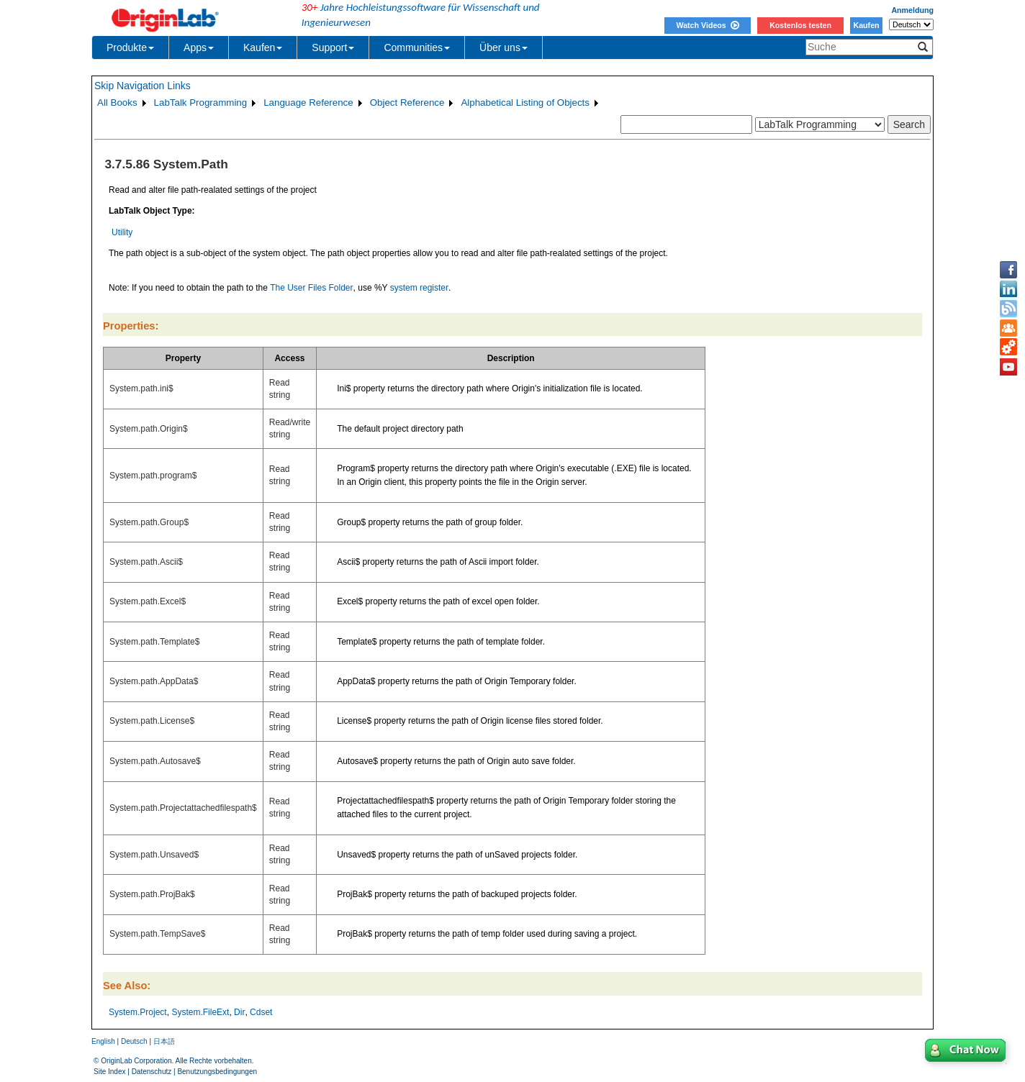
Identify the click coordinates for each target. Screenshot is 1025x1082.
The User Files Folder (311, 288)
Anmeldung (912, 10)
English (103, 1041)
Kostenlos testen (800, 25)
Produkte (130, 47)
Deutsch (134, 1041)
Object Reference (407, 102)
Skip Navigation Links (142, 85)
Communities (417, 47)
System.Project (138, 1012)
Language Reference (308, 102)
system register (419, 288)
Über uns (503, 47)
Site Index (109, 1072)
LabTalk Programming (201, 102)
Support (333, 47)
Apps (199, 47)
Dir (239, 1012)
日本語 (164, 1041)
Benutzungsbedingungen (217, 1072)
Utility (122, 232)
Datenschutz (152, 1072)
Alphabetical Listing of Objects (525, 102)
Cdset (261, 1012)
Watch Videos (707, 25)
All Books (117, 102)
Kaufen (866, 25)
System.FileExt (200, 1012)
